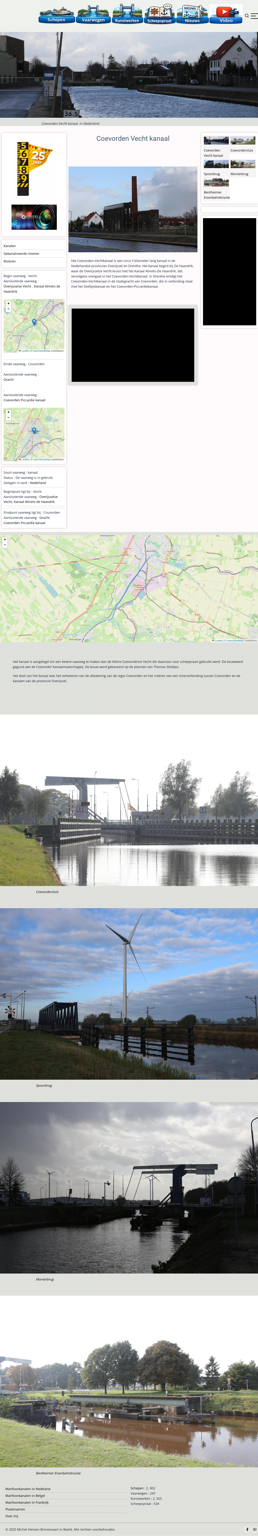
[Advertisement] (134, 345)
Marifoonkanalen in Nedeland (27, 1489)
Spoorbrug (212, 174)
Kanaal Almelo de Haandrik (34, 502)
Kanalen (10, 246)
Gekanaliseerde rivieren (21, 253)
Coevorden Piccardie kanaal (24, 400)
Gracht (9, 379)
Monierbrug (239, 174)
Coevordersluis (242, 150)
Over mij (11, 1516)
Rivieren (10, 261)
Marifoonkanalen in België (25, 1495)
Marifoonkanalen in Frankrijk (27, 1502)
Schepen (137, 1488)
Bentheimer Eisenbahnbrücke (58, 1473)
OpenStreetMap (41, 350)
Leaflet (23, 350)
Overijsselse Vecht (17, 286)
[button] (34, 322)
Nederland (38, 483)
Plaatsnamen (15, 1509)
